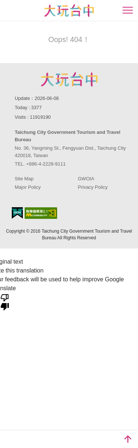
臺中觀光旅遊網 (69, 10)
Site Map (24, 178)
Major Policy (28, 187)
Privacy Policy (93, 187)
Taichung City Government (69, 79)
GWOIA (86, 178)
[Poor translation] (4, 301)
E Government (17, 213)
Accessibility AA (41, 213)
